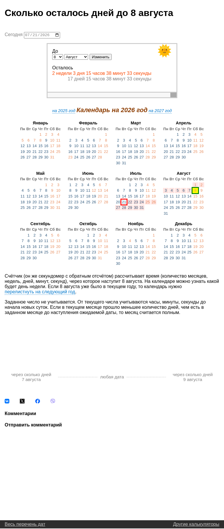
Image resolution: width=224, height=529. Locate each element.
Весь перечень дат (25, 524)
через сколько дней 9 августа (193, 377)
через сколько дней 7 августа (31, 377)
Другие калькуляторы (196, 524)
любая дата (112, 377)
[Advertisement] (112, 338)
